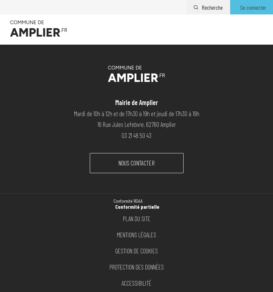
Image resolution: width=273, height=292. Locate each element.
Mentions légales (136, 235)
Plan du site (136, 219)
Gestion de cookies (136, 251)
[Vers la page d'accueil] (38, 29)
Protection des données (137, 267)
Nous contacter (136, 163)
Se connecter (253, 7)
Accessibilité (136, 283)
